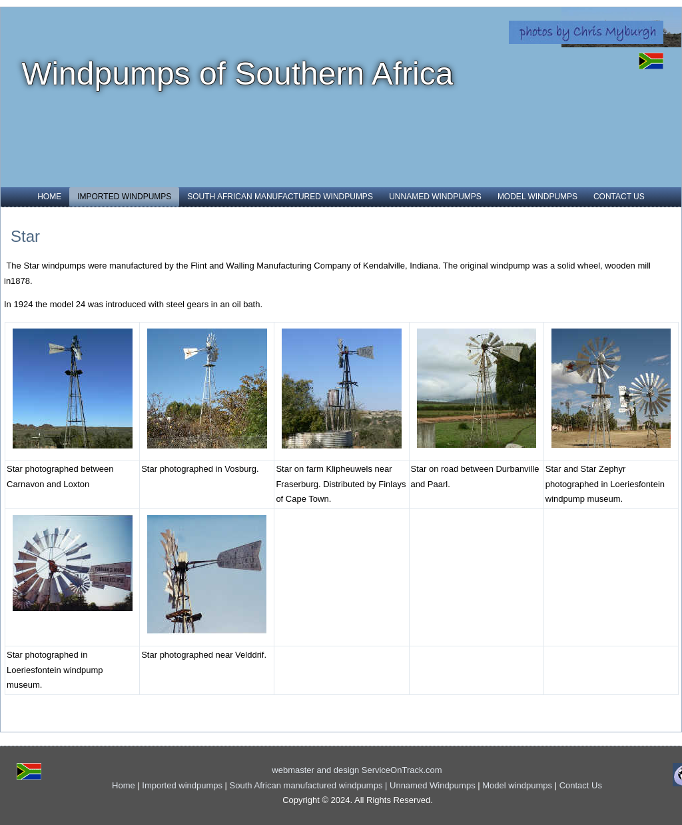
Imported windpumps (124, 196)
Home (49, 196)
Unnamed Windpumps (435, 196)
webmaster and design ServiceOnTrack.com (357, 770)
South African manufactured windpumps (280, 196)
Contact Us (619, 196)
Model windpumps (537, 196)
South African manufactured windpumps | (310, 785)
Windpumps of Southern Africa (237, 73)
